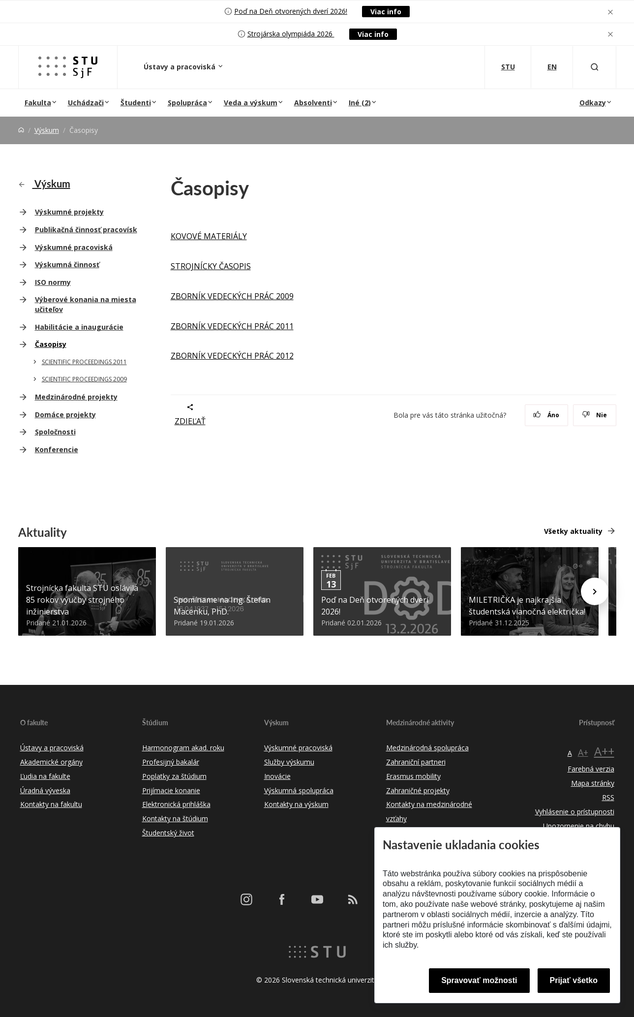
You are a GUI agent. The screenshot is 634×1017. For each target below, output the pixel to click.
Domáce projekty (65, 414)
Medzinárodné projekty (76, 396)
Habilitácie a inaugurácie (79, 327)
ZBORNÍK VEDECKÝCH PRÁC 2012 (232, 355)
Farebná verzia (591, 768)
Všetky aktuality (573, 531)
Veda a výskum (250, 102)
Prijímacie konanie (171, 790)
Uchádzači (86, 102)
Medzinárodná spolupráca (427, 747)
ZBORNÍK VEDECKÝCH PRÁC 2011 (232, 326)
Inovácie (277, 776)
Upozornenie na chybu (578, 826)
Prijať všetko (574, 980)
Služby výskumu (289, 762)
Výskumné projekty (69, 211)
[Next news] (594, 591)
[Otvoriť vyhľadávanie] (594, 67)
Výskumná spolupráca (298, 790)
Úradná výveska (45, 790)
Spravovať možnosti (479, 980)
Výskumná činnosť (67, 264)
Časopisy (50, 344)
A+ (583, 752)
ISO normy (53, 282)
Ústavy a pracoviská (180, 66)
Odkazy (592, 102)
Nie (594, 415)
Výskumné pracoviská (74, 247)
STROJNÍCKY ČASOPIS (211, 266)
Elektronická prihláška (176, 804)
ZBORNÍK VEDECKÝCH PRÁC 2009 (232, 296)
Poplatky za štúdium (174, 776)
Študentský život (168, 832)
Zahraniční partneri (416, 762)
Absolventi (313, 102)
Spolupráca (187, 102)
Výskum (46, 130)
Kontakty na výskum (296, 804)
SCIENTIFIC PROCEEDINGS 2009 (84, 379)
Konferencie (56, 449)
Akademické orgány (51, 762)
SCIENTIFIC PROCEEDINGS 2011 (84, 362)
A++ (604, 751)
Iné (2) (360, 102)
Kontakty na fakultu (51, 804)
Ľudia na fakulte (45, 776)
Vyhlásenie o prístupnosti (574, 811)
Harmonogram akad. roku (183, 747)
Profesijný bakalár (170, 762)
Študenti (136, 102)
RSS (608, 797)
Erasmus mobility (413, 776)
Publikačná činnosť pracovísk (86, 229)
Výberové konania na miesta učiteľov (85, 304)
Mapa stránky (592, 783)
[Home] (21, 130)
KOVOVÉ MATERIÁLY (209, 236)
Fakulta (38, 102)
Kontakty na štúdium (175, 818)
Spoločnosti (55, 431)
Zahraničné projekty (418, 790)
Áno (546, 415)
